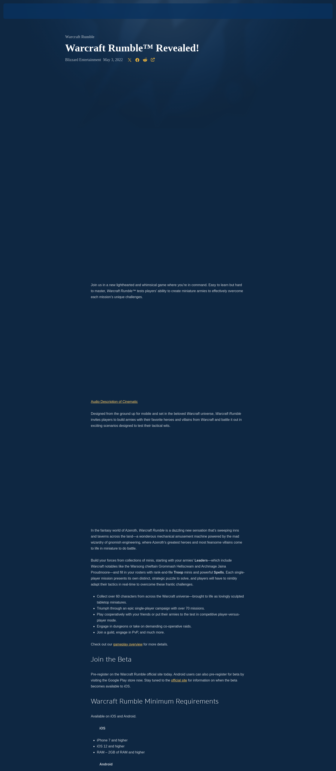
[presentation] (19, 11)
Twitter (186, 622)
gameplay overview (127, 442)
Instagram (171, 622)
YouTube (200, 622)
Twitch (237, 622)
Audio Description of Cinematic (114, 200)
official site (179, 478)
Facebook (216, 622)
